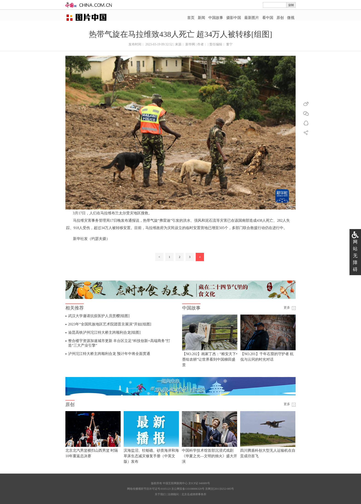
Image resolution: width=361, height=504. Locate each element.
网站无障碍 (355, 255)
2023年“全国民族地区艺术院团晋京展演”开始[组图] (109, 324)
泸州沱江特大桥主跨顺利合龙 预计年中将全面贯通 (109, 354)
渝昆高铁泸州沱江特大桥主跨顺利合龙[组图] (104, 332)
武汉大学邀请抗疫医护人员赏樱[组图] (99, 316)
